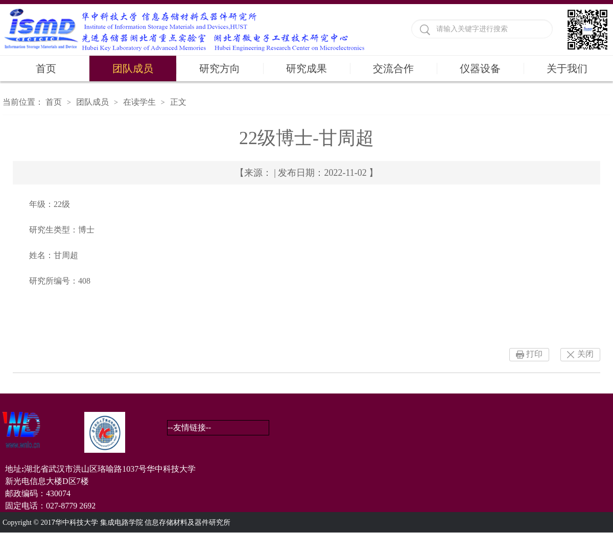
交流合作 (393, 68)
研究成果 (306, 68)
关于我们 (567, 68)
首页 (46, 68)
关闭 (585, 354)
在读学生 (139, 102)
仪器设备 (480, 68)
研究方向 (219, 68)
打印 (534, 354)
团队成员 (132, 68)
